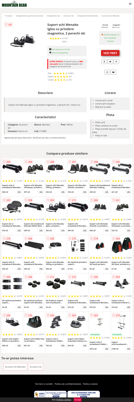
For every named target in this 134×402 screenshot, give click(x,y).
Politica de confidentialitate (68, 383)
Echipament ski (53, 16)
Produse (8, 16)
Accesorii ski (68, 16)
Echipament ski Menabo (87, 16)
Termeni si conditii (44, 383)
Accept (77, 399)
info (19, 192)
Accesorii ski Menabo (110, 16)
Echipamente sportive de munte (29, 16)
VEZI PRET (110, 53)
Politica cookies (90, 383)
